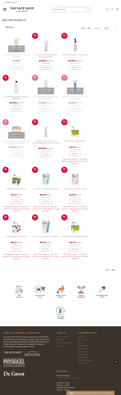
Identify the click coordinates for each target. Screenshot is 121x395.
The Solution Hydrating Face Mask (75, 145)
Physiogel (60, 296)
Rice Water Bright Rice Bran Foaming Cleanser (16, 56)
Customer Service (87, 289)
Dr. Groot (60, 302)
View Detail (16, 67)
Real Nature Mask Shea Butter (16, 192)
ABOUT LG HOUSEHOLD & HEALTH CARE (22, 289)
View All (97, 28)
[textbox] (71, 9)
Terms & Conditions (85, 316)
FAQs (80, 299)
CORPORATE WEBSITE (10, 2)
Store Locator (83, 313)
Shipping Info (83, 302)
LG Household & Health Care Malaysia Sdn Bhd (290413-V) (59, 379)
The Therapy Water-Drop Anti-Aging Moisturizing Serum (16, 100)
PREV (83, 28)
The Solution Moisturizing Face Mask (46, 192)
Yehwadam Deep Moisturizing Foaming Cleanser (45, 56)
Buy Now (45, 67)
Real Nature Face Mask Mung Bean (75, 192)
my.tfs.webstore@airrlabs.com (68, 334)
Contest (81, 293)
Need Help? (62, 327)
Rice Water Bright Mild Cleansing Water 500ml (104, 56)
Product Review (83, 310)
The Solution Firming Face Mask (104, 145)
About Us (61, 289)
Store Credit (82, 307)
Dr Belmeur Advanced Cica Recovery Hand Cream (45, 100)
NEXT (89, 28)
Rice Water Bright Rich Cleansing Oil (75, 55)
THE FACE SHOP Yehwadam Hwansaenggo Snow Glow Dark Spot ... (104, 101)
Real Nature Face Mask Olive (16, 145)
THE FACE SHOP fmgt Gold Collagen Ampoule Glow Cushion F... (75, 100)
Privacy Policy (83, 319)
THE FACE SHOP (62, 293)
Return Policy (83, 305)
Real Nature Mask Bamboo (45, 145)
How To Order (83, 296)
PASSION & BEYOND (64, 299)
